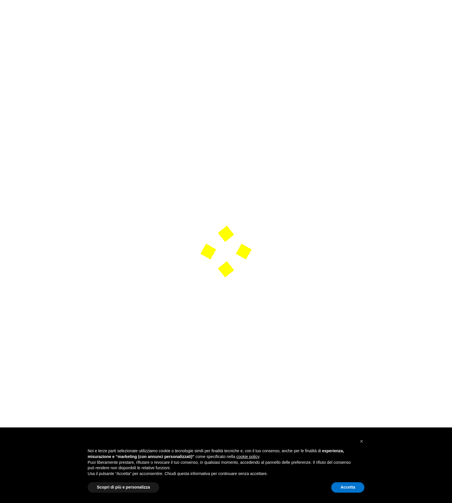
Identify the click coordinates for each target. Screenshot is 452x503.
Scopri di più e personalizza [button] (123, 487)
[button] (361, 441)
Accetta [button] (347, 487)
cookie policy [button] (247, 456)
